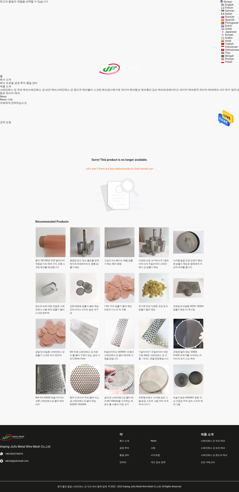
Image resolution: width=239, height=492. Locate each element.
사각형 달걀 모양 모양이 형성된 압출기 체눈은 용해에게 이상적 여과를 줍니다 (187, 264)
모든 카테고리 (208, 462)
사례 (10, 99)
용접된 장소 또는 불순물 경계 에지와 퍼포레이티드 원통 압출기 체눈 (84, 264)
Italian (228, 13)
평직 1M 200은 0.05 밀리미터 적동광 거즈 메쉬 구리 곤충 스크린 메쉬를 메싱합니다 (50, 264)
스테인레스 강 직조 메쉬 (14, 89)
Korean (229, 34)
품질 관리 (31, 82)
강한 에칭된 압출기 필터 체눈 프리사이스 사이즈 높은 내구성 (84, 309)
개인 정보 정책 (158, 462)
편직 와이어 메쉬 (203, 89)
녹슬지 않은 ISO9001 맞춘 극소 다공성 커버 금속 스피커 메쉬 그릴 (188, 401)
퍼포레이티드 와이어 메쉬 (178, 89)
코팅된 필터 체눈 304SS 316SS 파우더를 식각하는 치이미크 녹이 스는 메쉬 (187, 355)
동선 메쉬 (140, 89)
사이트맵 (155, 455)
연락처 (123, 462)
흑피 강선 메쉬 (154, 89)
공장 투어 (20, 82)
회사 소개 (124, 441)
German (229, 10)
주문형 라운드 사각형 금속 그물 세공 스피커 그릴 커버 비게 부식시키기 (154, 401)
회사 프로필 (7, 82)
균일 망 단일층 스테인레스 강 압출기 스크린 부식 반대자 (50, 354)
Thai (227, 52)
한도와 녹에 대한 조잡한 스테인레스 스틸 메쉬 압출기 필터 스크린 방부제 (50, 309)
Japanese (231, 31)
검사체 (111, 89)
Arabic (229, 37)
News (3, 99)
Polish (228, 61)
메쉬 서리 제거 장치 (224, 89)
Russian (229, 16)
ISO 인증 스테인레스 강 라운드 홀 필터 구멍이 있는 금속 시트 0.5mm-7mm (85, 355)
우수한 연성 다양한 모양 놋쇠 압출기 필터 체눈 (153, 308)
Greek (228, 28)
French (229, 7)
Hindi (228, 40)
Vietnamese (232, 49)
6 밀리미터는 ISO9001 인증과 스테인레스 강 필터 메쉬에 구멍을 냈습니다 (119, 355)
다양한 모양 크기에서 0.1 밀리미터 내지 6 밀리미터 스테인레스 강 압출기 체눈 (154, 264)
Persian (229, 58)
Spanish (229, 19)
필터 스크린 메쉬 (97, 89)
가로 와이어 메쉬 (125, 89)
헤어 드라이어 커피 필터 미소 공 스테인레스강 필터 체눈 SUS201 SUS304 (84, 401)
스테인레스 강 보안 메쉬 (42, 89)
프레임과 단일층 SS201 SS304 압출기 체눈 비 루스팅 (188, 308)
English (229, 4)
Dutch (228, 25)
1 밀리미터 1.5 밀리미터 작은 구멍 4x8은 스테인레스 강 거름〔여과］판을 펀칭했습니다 (154, 355)
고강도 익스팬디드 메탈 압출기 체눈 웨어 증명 (118, 262)
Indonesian (231, 46)
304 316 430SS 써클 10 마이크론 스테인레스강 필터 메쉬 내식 (49, 401)
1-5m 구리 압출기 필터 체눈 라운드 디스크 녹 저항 (118, 308)
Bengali (229, 55)
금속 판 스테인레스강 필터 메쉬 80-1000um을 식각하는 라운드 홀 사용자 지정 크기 (119, 401)
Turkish (229, 43)
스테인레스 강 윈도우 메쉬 (72, 89)
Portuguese (232, 22)
